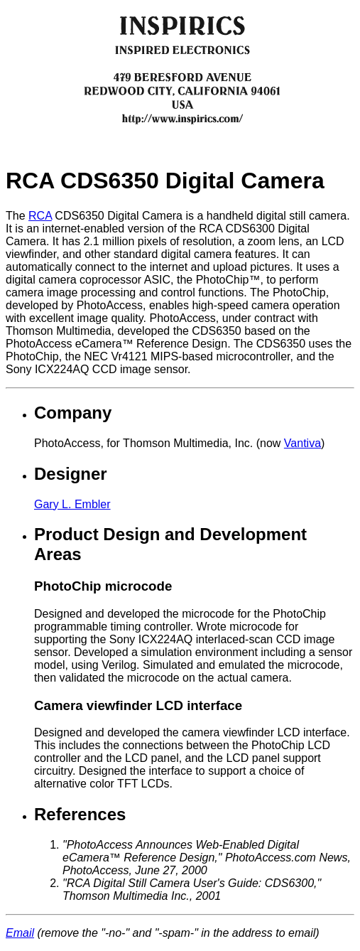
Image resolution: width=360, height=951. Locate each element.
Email (20, 933)
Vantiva (302, 443)
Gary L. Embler (72, 504)
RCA (40, 216)
